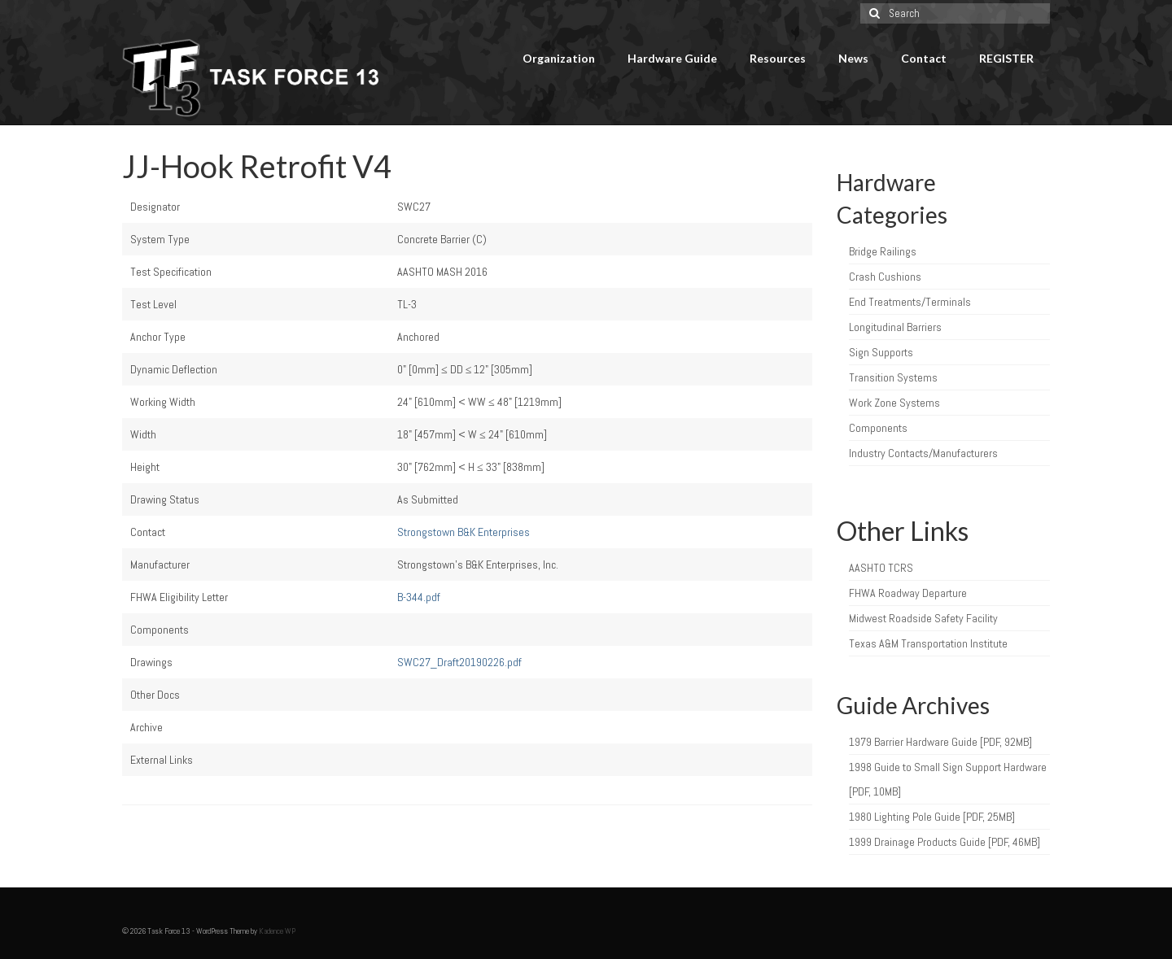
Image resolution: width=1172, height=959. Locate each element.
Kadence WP (277, 931)
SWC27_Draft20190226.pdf (459, 662)
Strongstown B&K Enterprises (463, 532)
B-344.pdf (418, 597)
